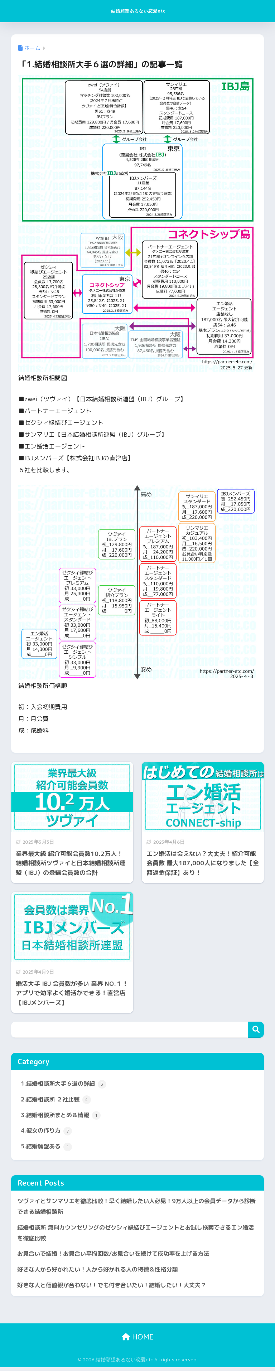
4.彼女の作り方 (47, 1132)
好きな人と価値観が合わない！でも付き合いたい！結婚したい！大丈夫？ (117, 1289)
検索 (256, 1030)
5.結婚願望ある (47, 1148)
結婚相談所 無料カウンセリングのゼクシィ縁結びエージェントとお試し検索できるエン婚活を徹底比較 (136, 1235)
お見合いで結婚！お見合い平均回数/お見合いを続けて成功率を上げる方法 (119, 1257)
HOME (138, 1340)
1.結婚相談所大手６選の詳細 (66, 1084)
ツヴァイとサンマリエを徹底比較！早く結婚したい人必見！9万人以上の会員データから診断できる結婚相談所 (134, 1208)
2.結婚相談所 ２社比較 (58, 1100)
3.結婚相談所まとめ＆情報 (63, 1116)
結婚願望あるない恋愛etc (138, 11)
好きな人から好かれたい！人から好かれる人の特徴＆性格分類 (102, 1273)
